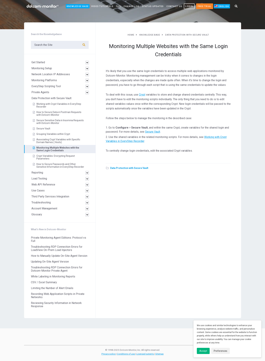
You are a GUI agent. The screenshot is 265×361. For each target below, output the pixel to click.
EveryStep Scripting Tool (46, 86)
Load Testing (39, 178)
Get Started (38, 62)
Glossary (36, 214)
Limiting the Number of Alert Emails (52, 288)
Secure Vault (152, 131)
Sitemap (159, 353)
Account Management (44, 208)
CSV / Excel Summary (44, 282)
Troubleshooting (41, 202)
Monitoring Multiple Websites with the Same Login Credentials (57, 149)
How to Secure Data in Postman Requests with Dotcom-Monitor (58, 113)
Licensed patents (145, 353)
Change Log (131, 6)
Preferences (220, 351)
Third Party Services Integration (50, 196)
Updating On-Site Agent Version (50, 261)
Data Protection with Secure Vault (129, 168)
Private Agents (40, 92)
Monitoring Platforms (44, 80)
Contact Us (174, 6)
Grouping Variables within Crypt (53, 134)
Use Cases (38, 190)
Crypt (142, 94)
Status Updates (153, 6)
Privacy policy (108, 353)
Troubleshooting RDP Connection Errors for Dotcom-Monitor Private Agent (56, 269)
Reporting (37, 172)
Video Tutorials (102, 6)
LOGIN (189, 6)
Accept (203, 351)
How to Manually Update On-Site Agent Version (59, 255)
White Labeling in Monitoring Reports (53, 276)
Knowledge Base (78, 6)
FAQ (118, 6)
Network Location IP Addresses (50, 74)
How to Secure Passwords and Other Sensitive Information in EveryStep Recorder (60, 165)
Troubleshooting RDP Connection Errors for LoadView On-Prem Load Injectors (56, 248)
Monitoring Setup (41, 68)
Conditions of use (126, 353)
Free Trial (205, 6)
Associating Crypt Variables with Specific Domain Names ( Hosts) (58, 141)
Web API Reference (43, 184)
